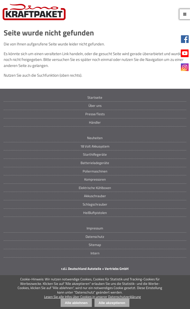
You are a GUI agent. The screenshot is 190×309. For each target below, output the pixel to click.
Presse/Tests (95, 114)
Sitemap (95, 244)
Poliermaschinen (95, 171)
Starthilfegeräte (95, 154)
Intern (95, 253)
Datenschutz (95, 236)
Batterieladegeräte (95, 162)
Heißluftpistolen (95, 212)
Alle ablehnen (76, 303)
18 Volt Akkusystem (94, 146)
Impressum (95, 228)
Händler (95, 122)
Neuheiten (95, 137)
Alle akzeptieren (112, 303)
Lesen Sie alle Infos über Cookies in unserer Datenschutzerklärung (92, 296)
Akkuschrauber (95, 195)
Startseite (94, 97)
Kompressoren (95, 179)
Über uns (95, 105)
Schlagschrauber (95, 204)
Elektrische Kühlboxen (95, 187)
